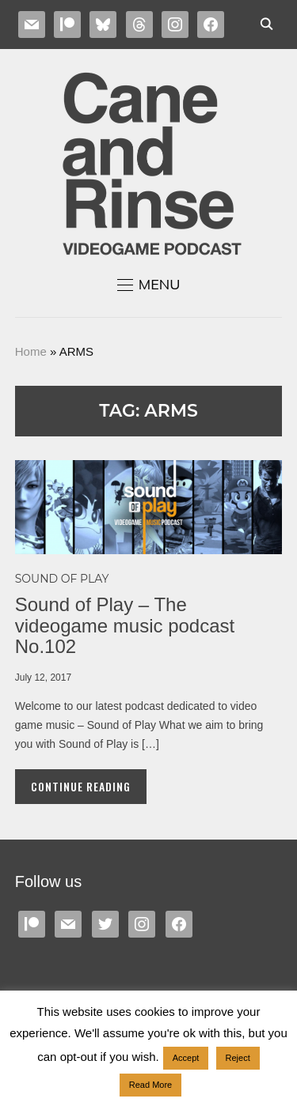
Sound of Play (62, 579)
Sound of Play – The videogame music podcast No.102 (124, 625)
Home (31, 351)
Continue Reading (81, 786)
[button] (149, 284)
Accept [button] (186, 1058)
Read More (150, 1084)
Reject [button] (238, 1058)
